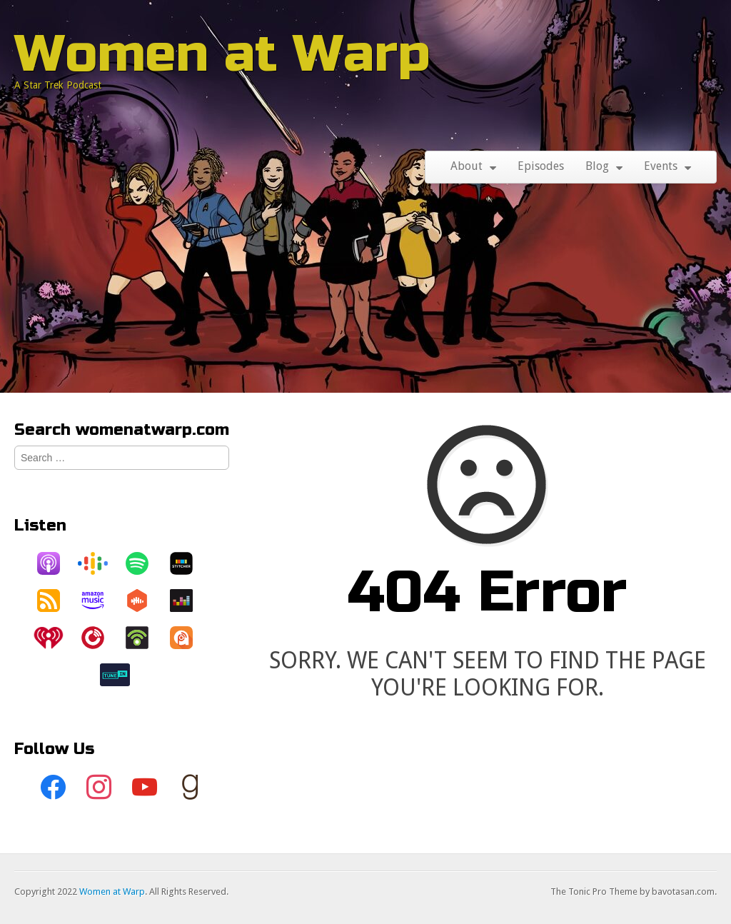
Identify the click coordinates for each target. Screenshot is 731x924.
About (466, 166)
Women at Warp (222, 54)
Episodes (541, 166)
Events (660, 166)
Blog (597, 166)
